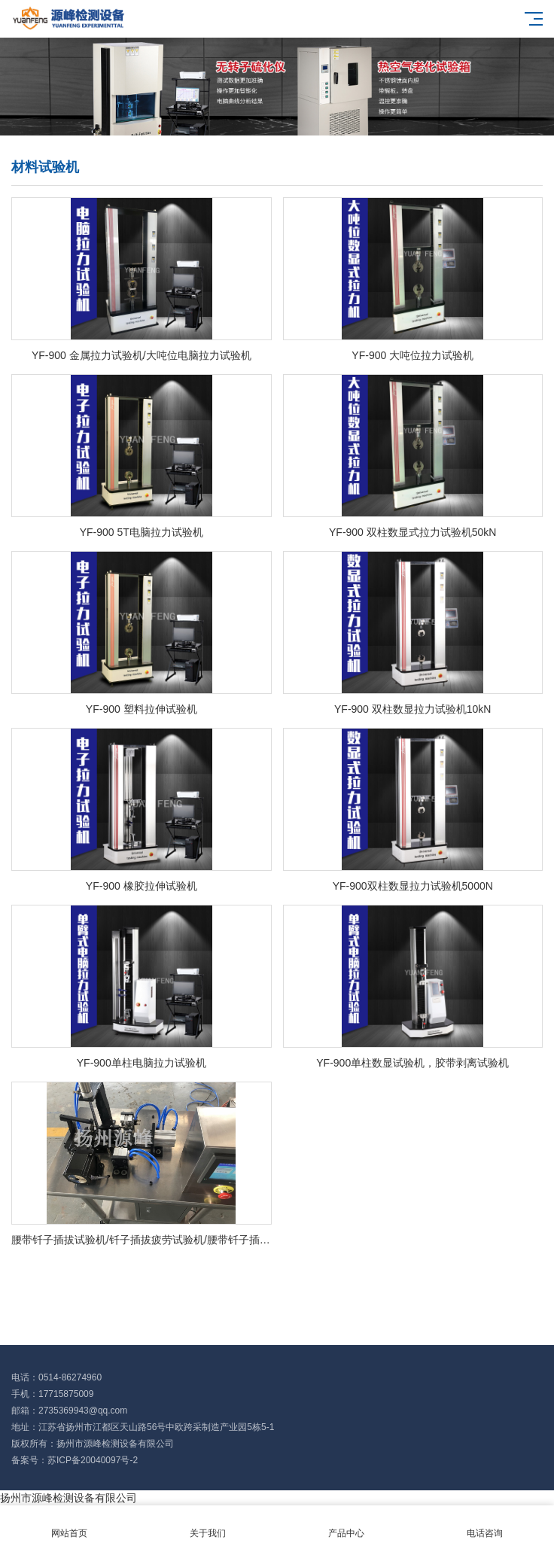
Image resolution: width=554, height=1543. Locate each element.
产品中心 (346, 1524)
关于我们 (207, 1524)
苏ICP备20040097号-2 (92, 1460)
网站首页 (69, 1524)
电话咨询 (485, 1524)
